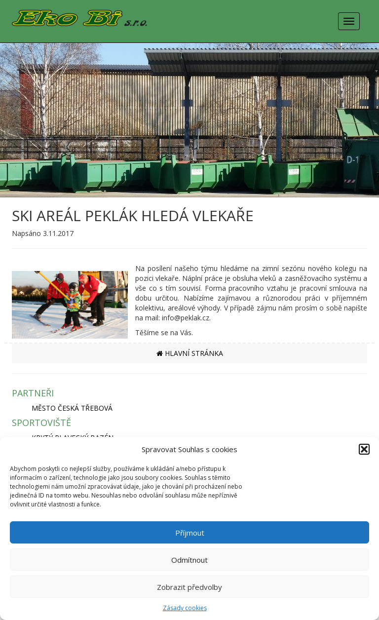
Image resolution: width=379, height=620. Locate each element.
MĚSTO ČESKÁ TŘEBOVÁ (72, 408)
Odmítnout (189, 560)
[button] (364, 449)
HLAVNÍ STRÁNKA (189, 353)
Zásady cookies (185, 608)
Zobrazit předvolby (189, 587)
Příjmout (189, 533)
